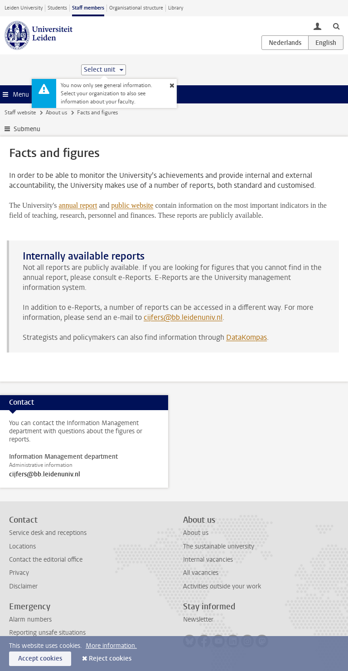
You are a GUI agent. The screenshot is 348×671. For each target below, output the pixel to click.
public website (132, 205)
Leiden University (24, 8)
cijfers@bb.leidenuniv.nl (183, 317)
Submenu (27, 129)
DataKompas (246, 337)
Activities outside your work (222, 586)
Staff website (20, 112)
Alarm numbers (30, 619)
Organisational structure (136, 8)
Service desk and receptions (48, 533)
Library (175, 8)
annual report (78, 205)
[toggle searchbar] (336, 26)
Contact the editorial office (45, 559)
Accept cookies (40, 658)
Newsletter (198, 619)
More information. (111, 646)
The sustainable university (218, 546)
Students (57, 8)
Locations (22, 546)
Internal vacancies (208, 559)
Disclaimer (23, 586)
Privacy (19, 572)
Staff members (88, 8)
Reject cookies (110, 658)
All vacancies (200, 572)
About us (56, 112)
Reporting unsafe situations (47, 632)
